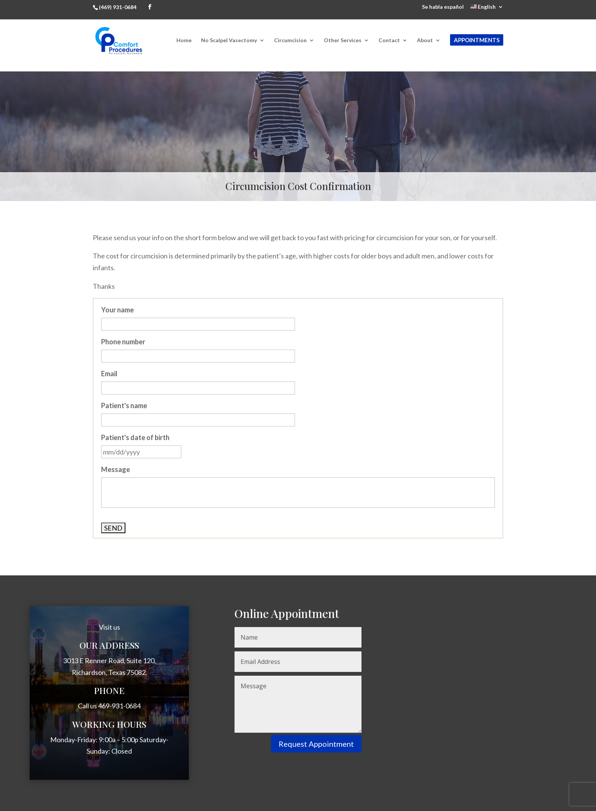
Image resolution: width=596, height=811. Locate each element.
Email (109, 373)
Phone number (123, 341)
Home (184, 40)
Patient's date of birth (135, 437)
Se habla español (443, 7)
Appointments (476, 39)
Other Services (342, 40)
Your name (117, 310)
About (425, 40)
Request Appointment (316, 743)
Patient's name (124, 405)
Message (115, 469)
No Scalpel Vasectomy (229, 40)
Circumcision (290, 40)
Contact (389, 40)
